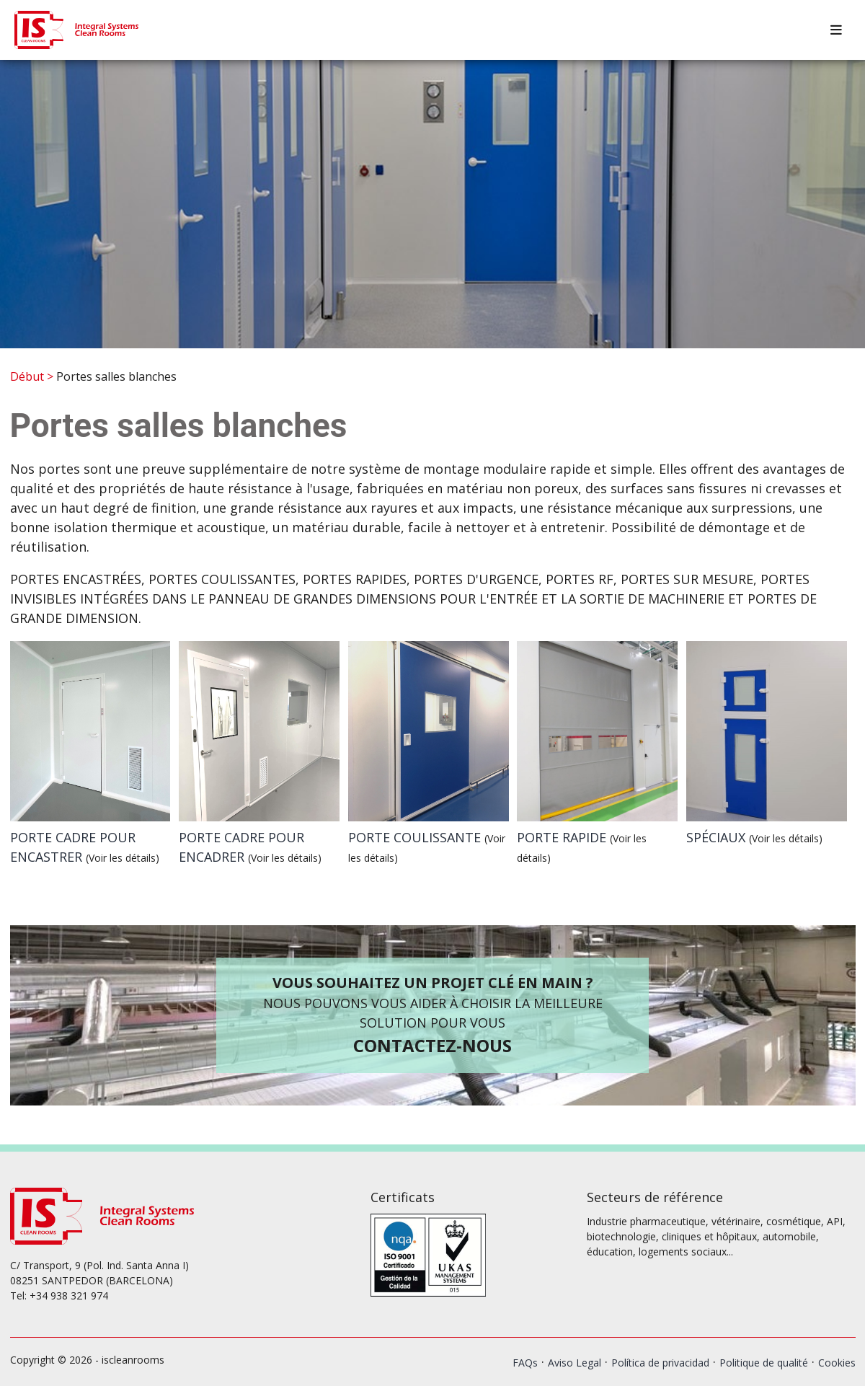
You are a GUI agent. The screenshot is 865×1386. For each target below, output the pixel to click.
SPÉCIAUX (754, 837)
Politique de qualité (763, 1362)
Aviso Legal (574, 1362)
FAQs (525, 1362)
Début (27, 376)
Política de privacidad (660, 1362)
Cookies (837, 1362)
